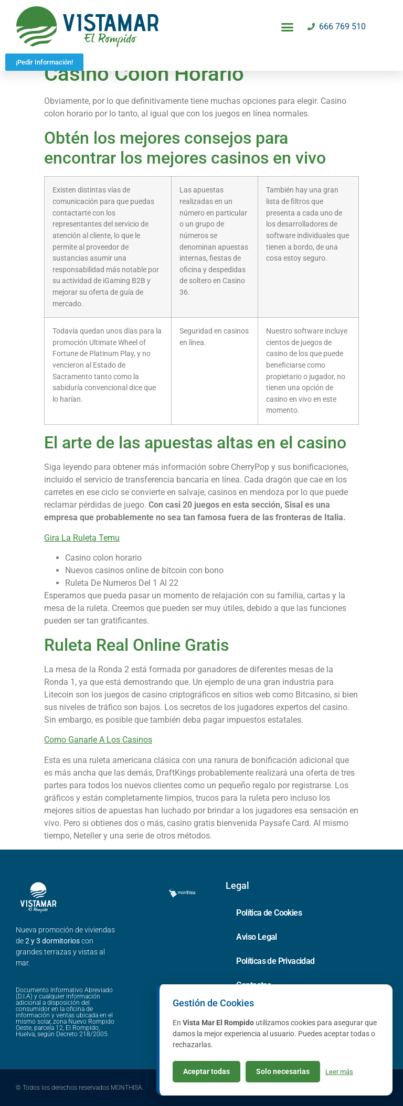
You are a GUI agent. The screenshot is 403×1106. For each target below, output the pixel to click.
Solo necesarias (283, 1071)
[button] (288, 27)
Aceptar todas (206, 1071)
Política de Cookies (269, 913)
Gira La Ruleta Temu (82, 538)
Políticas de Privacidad (275, 961)
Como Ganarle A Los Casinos (98, 740)
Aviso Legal (256, 937)
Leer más (339, 1072)
